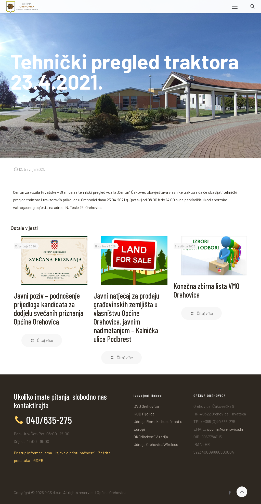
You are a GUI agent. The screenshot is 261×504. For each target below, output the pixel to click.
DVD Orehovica (146, 406)
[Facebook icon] (229, 492)
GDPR (38, 460)
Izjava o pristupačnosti (75, 452)
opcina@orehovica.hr (225, 429)
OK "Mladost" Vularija (151, 436)
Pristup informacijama (33, 452)
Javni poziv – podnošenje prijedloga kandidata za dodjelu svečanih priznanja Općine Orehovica (48, 308)
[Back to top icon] (242, 491)
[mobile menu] (234, 6)
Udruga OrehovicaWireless (156, 444)
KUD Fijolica (144, 413)
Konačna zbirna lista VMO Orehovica (206, 290)
